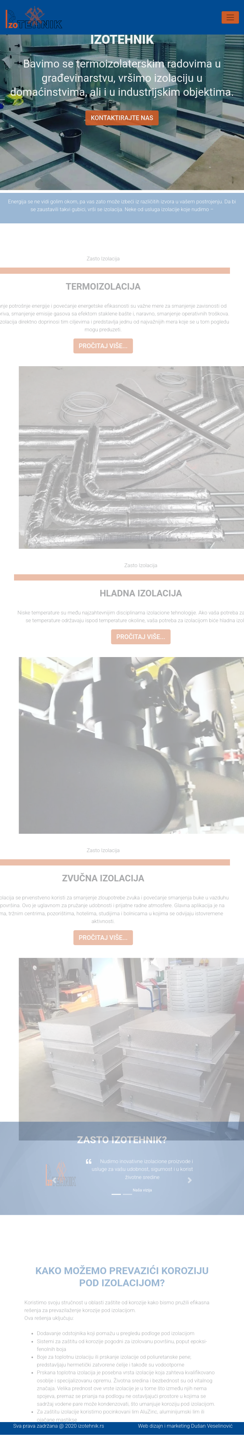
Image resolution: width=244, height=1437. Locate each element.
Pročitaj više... (94, 346)
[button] (54, 1172)
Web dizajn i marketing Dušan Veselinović (185, 1426)
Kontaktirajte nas (122, 115)
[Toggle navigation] (230, 17)
